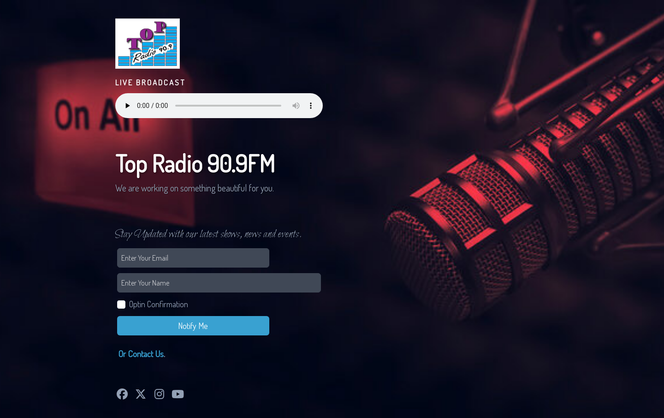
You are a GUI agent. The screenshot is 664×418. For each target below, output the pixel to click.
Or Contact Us (141, 353)
